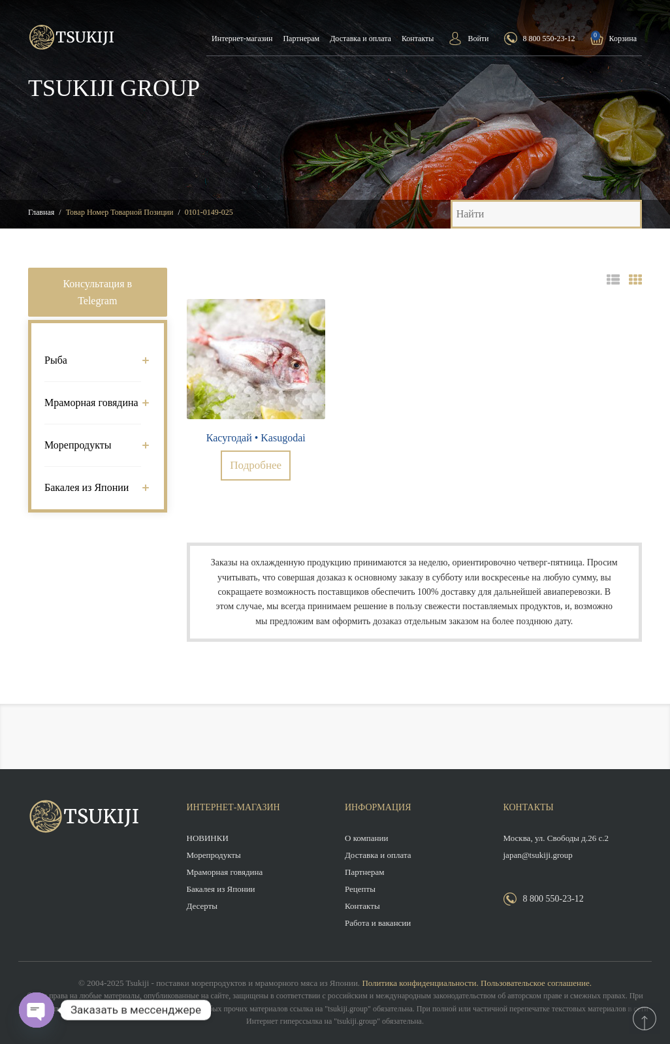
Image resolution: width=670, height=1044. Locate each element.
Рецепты (360, 889)
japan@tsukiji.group (538, 855)
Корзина (623, 38)
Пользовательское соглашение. (536, 983)
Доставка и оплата (360, 38)
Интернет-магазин (242, 38)
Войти (478, 38)
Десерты (202, 906)
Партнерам (301, 38)
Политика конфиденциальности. (420, 983)
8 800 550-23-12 (549, 38)
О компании (366, 838)
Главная (41, 212)
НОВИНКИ (208, 838)
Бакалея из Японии (92, 487)
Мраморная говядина (92, 402)
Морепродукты (92, 445)
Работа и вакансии (378, 923)
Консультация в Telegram (97, 292)
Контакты (418, 38)
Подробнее (255, 465)
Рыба (92, 360)
